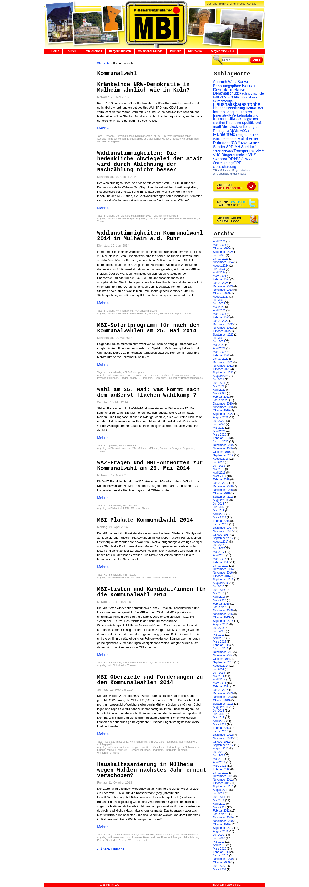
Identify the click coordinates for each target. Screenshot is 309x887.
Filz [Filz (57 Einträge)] (230, 97)
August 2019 (220, 458)
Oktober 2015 (221, 617)
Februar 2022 (221, 355)
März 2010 (219, 848)
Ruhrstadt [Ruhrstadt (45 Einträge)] (221, 143)
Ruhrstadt (184, 741)
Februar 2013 (221, 727)
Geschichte (159, 747)
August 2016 (220, 583)
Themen (71, 51)
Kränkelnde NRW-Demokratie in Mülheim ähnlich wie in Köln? (143, 87)
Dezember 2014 (223, 652)
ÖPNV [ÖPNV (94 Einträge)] (234, 158)
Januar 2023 (220, 320)
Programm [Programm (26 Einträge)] (244, 135)
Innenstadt (137, 375)
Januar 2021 (220, 400)
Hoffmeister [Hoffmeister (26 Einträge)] (254, 108)
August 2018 (220, 500)
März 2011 (219, 807)
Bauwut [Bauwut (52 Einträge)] (243, 82)
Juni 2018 (219, 507)
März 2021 (219, 393)
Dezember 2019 (223, 445)
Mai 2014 (218, 676)
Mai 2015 (218, 634)
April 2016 (219, 596)
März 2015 (219, 641)
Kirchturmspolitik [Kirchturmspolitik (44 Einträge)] (240, 123)
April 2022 (219, 348)
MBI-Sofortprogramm (134, 372)
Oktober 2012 (221, 741)
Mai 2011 (218, 800)
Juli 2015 (218, 627)
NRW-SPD (160, 136)
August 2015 (220, 624)
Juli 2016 (218, 586)
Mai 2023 (218, 307)
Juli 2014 (218, 669)
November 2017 (223, 531)
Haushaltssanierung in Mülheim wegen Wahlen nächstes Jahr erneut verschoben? (151, 770)
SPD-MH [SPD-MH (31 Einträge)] (233, 147)
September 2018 (223, 496)
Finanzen (136, 837)
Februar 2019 (221, 479)
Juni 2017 (219, 548)
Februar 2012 (221, 769)
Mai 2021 (218, 386)
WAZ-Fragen (130, 505)
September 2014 (223, 662)
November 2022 (223, 327)
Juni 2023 (219, 303)
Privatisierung (191, 837)
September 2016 (223, 579)
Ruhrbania (195, 51)
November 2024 (223, 262)
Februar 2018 (221, 520)
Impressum (218, 884)
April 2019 (219, 472)
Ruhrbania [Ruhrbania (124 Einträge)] (247, 138)
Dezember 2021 (223, 362)
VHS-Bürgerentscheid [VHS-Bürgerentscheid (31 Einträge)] (230, 155)
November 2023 (223, 289)
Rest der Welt (125, 840)
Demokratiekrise (125, 136)
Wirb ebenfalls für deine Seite (229, 173)
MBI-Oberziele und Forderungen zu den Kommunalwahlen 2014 (150, 680)
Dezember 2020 (223, 403)
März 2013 (219, 724)
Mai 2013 (218, 717)
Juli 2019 (218, 462)
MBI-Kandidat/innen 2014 (137, 662)
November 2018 (223, 489)
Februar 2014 (221, 686)
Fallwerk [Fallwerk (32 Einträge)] (219, 97)
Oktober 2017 (221, 534)
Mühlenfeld (180, 834)
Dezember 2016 (223, 569)
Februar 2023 (221, 317)
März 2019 (219, 476)
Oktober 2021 (221, 369)
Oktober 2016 (221, 576)
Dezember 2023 (223, 286)
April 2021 (219, 389)
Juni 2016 (219, 589)
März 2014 (219, 683)
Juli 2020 (218, 420)
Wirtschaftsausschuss (190, 377)
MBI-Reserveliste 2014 (165, 662)
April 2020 (219, 431)
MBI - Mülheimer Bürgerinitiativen (231, 170)
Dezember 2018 (223, 486)
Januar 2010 (220, 855)
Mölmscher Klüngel (150, 51)
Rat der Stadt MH (129, 377)
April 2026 (219, 241)
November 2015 (223, 614)
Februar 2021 (221, 396)
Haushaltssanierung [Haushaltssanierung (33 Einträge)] (229, 108)
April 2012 (219, 762)
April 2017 (219, 555)
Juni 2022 (219, 341)
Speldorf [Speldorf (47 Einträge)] (248, 147)
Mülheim (175, 51)
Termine (223, 3)
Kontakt (251, 3)
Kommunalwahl (143, 136)
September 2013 (223, 703)
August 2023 (220, 296)
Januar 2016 (220, 607)
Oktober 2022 (221, 331)
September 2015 (223, 621)
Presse (241, 3)
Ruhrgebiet (114, 141)
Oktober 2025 (221, 248)
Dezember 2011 (223, 776)
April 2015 (219, 638)
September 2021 (223, 372)
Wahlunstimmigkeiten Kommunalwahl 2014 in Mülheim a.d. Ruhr (150, 236)
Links (233, 3)
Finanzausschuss (120, 375)
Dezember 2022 (223, 324)
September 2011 (223, 786)
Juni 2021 (219, 383)
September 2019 (223, 455)
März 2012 (219, 765)
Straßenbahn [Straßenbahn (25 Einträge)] (223, 151)
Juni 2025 (219, 255)
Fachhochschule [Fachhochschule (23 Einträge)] (251, 93)
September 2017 (223, 538)
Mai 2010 (218, 841)
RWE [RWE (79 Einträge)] (235, 142)
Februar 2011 (221, 810)
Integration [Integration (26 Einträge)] (250, 119)
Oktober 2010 (221, 824)
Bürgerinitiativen (120, 51)
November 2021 (223, 365)
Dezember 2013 (223, 693)
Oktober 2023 (221, 293)
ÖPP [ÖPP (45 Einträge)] (237, 163)
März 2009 (219, 869)
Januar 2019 (220, 483)
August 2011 (220, 790)
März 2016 (219, 600)
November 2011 (223, 779)
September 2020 (223, 414)
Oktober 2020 (221, 410)
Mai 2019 (218, 469)
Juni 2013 (219, 714)
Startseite (103, 63)
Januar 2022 (220, 358)
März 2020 (219, 434)
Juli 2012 (218, 752)
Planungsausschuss (183, 375)
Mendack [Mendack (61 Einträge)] (230, 126)
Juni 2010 (219, 838)
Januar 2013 (220, 731)
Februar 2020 (221, 438)
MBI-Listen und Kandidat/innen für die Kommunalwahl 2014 (151, 592)
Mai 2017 (218, 552)
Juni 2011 (219, 796)
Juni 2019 (219, 465)
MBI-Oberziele (156, 741)
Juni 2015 (219, 631)
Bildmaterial (117, 508)
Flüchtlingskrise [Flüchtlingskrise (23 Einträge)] (245, 97)
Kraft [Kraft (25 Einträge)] (258, 123)
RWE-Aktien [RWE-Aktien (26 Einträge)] (250, 143)
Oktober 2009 (221, 862)
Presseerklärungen (182, 138)
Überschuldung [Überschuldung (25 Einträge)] (224, 167)
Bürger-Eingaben (136, 218)
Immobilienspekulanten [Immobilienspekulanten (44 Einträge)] (232, 112)
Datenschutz (233, 884)
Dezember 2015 (223, 610)
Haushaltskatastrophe (116, 741)
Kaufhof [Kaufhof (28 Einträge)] (219, 123)
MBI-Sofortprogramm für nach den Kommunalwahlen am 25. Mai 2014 (148, 328)
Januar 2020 (220, 441)
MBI (147, 375)
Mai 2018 (218, 510)
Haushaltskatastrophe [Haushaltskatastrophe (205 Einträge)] (236, 104)
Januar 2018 (220, 524)
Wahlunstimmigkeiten (179, 136)
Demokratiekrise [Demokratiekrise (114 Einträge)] (229, 89)
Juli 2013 (218, 710)
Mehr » (103, 128)
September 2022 (223, 334)
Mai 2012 (218, 759)
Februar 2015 (221, 645)
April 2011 (219, 803)
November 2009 (223, 859)
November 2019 (223, 448)
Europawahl (110, 445)
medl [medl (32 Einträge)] (217, 127)
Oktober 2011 (221, 783)
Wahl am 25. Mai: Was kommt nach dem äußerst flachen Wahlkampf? (148, 392)
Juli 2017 (218, 545)
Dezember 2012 (223, 734)
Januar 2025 (220, 258)
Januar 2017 (220, 565)
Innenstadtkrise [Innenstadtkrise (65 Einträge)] (227, 118)
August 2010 (220, 831)
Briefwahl (109, 136)
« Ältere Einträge (110, 849)
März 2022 (219, 351)
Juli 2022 (218, 338)
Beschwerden (118, 138)
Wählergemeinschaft (164, 577)
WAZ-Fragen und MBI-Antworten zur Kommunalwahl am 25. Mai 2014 (150, 465)
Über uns (212, 3)
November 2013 (223, 696)
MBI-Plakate (129, 574)
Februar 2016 (221, 603)
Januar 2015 (220, 648)
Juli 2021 (218, 379)
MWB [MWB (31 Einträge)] (234, 130)
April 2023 (219, 310)
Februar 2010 (221, 852)
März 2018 (219, 517)
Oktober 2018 (221, 493)
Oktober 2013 (221, 700)
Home (55, 51)
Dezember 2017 (223, 527)
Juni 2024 (219, 269)
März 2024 (219, 276)
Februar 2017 (221, 562)
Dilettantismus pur (137, 138)
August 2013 (220, 707)
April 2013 (219, 721)
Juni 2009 (219, 865)
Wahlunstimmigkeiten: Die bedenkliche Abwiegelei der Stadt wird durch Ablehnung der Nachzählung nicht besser (150, 161)
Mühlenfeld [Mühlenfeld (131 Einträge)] (224, 134)
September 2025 (223, 251)
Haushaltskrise (151, 837)
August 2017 (220, 541)
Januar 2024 (220, 282)
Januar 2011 (220, 814)
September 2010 (223, 828)
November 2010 (223, 821)
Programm (188, 448)
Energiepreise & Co (221, 51)
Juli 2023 (218, 300)
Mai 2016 (218, 593)
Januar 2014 (220, 690)
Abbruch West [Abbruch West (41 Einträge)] (225, 82)
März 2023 (219, 314)
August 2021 (220, 376)
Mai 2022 (218, 345)
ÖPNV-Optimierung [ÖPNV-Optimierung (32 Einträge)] (232, 161)
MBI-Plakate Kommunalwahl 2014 (145, 520)
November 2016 (223, 572)
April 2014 (219, 679)
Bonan (107, 834)
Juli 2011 (218, 793)
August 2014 (220, 665)
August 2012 (220, 748)
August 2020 (220, 417)
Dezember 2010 (223, 817)
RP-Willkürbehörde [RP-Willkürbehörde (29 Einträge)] (236, 137)
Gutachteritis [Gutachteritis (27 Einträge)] (223, 101)
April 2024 (219, 272)
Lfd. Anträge (174, 747)
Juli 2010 (218, 834)
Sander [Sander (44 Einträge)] (219, 147)
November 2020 (223, 407)
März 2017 (219, 558)
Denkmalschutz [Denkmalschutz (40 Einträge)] (226, 93)
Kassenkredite (146, 834)
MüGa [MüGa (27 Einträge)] (244, 130)
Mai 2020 (218, 427)
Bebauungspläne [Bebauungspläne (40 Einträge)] (227, 86)
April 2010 (219, 845)
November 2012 (223, 738)
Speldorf (172, 377)
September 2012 (223, 745)
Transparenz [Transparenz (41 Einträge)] (243, 151)
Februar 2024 (221, 279)
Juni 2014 (219, 672)
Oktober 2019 (221, 452)
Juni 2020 (219, 424)
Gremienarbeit (92, 51)
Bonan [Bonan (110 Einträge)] (248, 85)
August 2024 (220, 265)
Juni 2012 (219, 755)
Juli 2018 (218, 503)
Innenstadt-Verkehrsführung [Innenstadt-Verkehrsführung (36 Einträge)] (235, 115)
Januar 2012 (220, 772)
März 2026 (219, 245)
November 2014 (223, 655)
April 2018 (219, 514)
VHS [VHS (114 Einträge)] (259, 150)
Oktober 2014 (221, 658)
